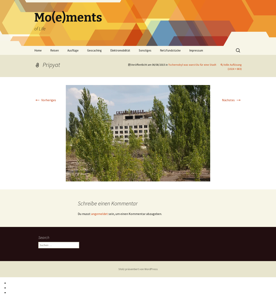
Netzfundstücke (170, 50)
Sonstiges (145, 50)
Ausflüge (73, 50)
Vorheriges (45, 100)
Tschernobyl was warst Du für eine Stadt (192, 64)
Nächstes (232, 100)
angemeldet (99, 214)
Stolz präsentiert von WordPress (138, 269)
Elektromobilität (120, 50)
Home (38, 50)
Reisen (54, 50)
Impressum (196, 50)
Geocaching (94, 50)
